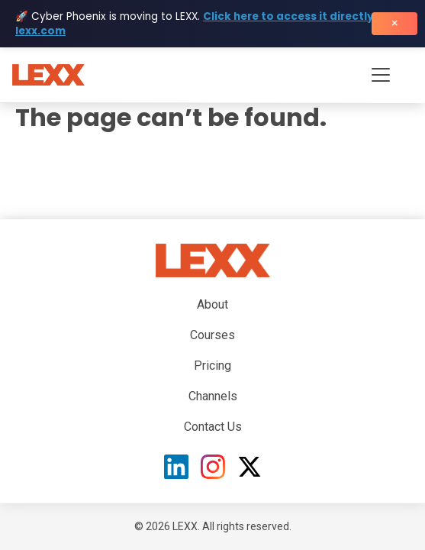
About (212, 304)
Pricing (212, 365)
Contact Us (213, 426)
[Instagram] (213, 467)
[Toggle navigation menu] (381, 75)
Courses (212, 335)
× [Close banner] (394, 23)
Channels (212, 396)
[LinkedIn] (176, 467)
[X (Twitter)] (249, 467)
